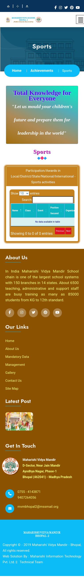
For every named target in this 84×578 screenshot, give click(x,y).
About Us (12, 349)
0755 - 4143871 (29, 492)
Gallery (10, 373)
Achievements (41, 71)
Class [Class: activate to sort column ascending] (28, 210)
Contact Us (13, 381)
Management (15, 365)
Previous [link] (60, 231)
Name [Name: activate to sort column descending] (15, 210)
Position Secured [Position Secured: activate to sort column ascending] (54, 210)
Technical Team (31, 562)
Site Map (11, 389)
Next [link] (68, 231)
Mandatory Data (17, 357)
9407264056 (27, 498)
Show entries (25, 193)
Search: (47, 199)
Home (16, 71)
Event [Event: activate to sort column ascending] (40, 210)
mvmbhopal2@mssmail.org (38, 507)
